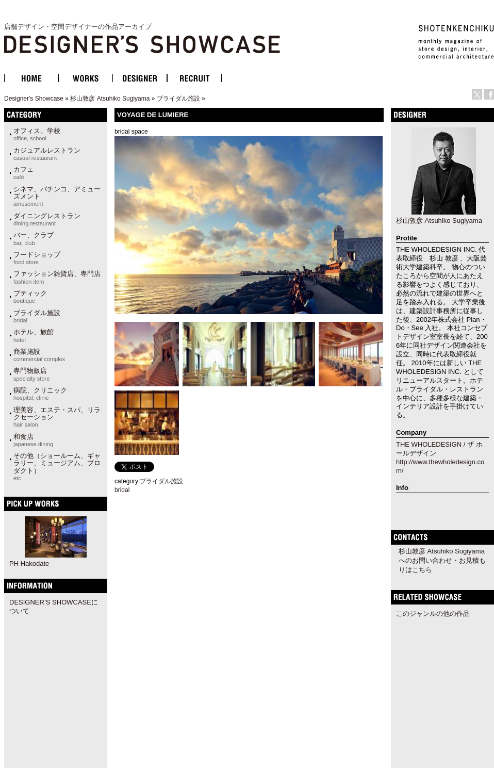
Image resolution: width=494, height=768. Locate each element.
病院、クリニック (40, 393)
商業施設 (39, 355)
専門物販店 (31, 374)
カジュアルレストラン (46, 153)
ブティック (30, 296)
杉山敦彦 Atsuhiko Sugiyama (110, 98)
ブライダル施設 (178, 98)
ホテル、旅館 (33, 335)
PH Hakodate (29, 563)
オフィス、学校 (36, 134)
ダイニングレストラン (46, 219)
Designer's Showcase (33, 98)
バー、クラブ (33, 238)
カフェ (23, 173)
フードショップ (36, 258)
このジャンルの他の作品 (433, 613)
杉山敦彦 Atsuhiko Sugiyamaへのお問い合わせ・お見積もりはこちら (442, 560)
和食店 (33, 440)
